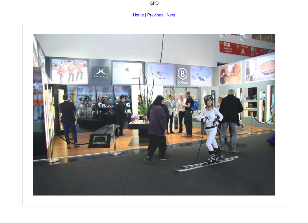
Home (138, 15)
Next (171, 15)
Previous (155, 15)
